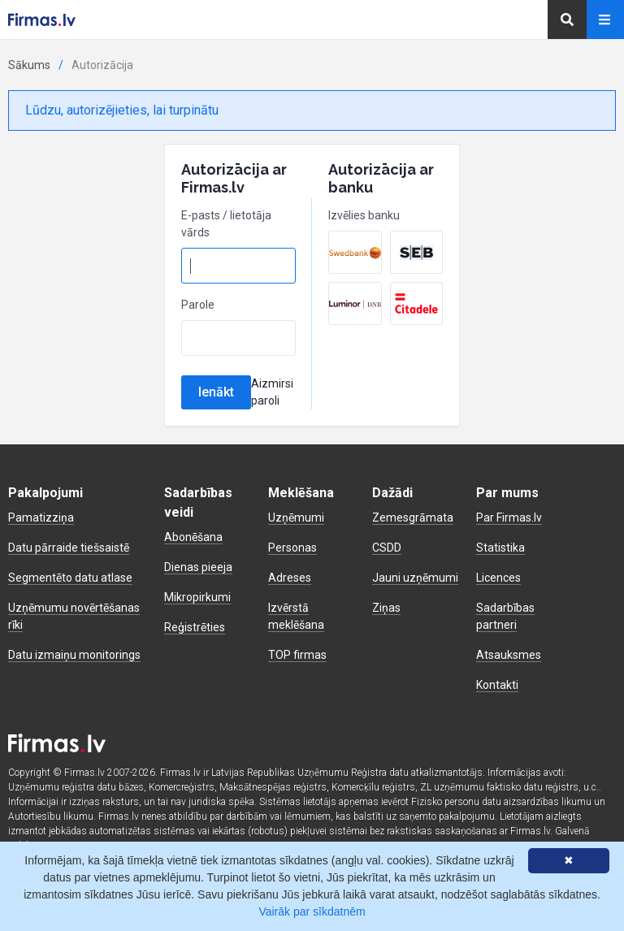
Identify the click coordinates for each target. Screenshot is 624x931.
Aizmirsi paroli (272, 392)
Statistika (500, 547)
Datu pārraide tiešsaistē (68, 547)
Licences (498, 577)
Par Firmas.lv (509, 517)
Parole (197, 304)
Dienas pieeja (198, 567)
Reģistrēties (194, 627)
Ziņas (386, 607)
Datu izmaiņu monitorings (74, 654)
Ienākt (216, 392)
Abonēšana (193, 536)
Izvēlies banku (364, 215)
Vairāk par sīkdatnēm (311, 911)
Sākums (29, 64)
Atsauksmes (508, 654)
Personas (292, 547)
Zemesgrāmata (412, 517)
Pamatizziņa (41, 517)
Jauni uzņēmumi (415, 577)
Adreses (289, 577)
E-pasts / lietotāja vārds (226, 224)
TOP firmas (297, 654)
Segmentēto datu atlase (70, 577)
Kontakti (497, 684)
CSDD (386, 547)
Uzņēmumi (296, 517)
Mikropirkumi (197, 597)
